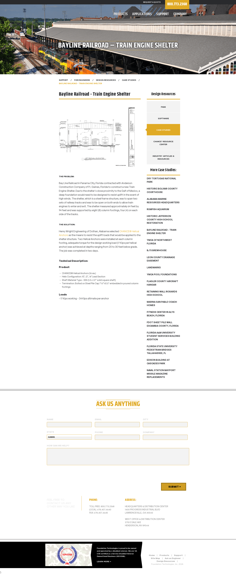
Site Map (155, 558)
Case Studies (129, 80)
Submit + (174, 486)
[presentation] (70, 473)
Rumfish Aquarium (158, 209)
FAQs (163, 107)
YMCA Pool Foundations (162, 274)
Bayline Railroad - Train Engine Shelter (80, 83)
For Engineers (82, 80)
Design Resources (166, 561)
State (50, 432)
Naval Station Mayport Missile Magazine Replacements (161, 373)
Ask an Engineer (173, 558)
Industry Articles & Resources (163, 157)
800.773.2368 (107, 506)
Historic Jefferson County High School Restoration (160, 219)
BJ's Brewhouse (157, 250)
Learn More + (104, 561)
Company (180, 14)
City (145, 419)
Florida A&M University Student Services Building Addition (163, 336)
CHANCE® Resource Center (163, 143)
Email (98, 419)
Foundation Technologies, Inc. (74, 12)
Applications (142, 14)
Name (50, 419)
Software (163, 118)
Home (152, 555)
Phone (99, 432)
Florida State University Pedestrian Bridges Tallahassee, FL (162, 349)
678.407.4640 (104, 509)
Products (121, 14)
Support (162, 14)
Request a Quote (152, 2)
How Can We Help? (58, 445)
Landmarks (154, 267)
